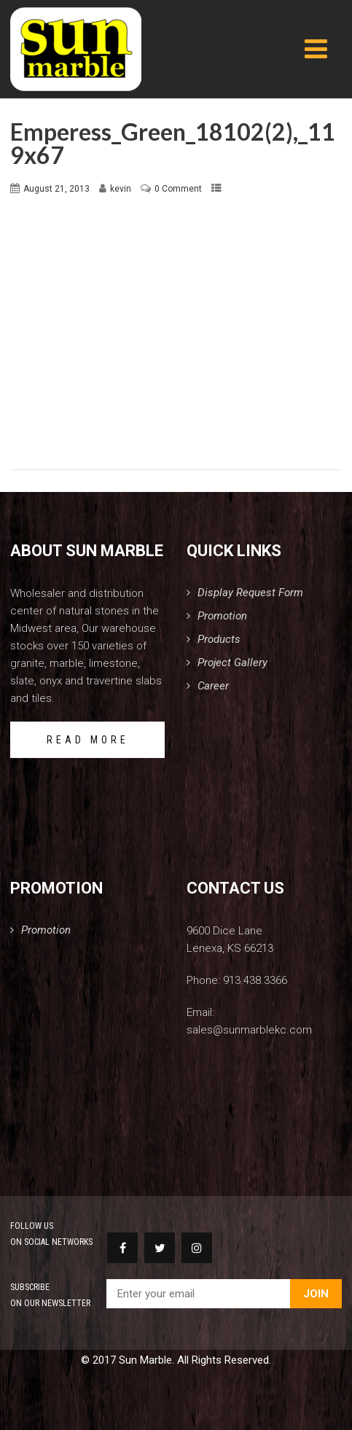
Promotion (222, 615)
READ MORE (88, 740)
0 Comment (178, 189)
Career (213, 685)
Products (218, 639)
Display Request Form (250, 592)
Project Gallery (232, 662)
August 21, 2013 (56, 189)
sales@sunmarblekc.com (249, 1029)
